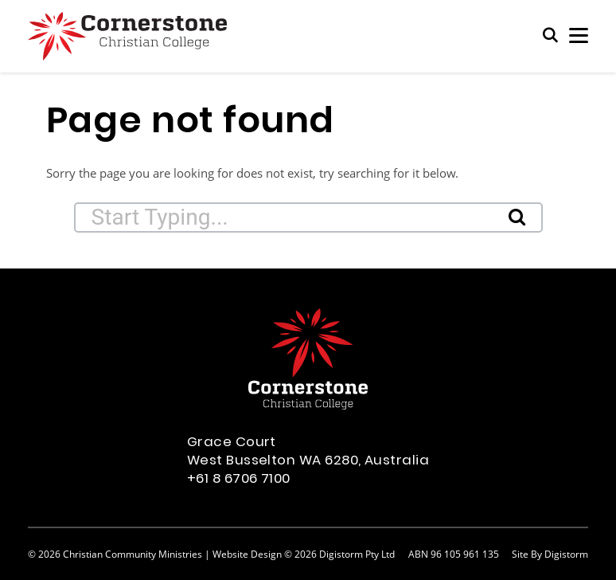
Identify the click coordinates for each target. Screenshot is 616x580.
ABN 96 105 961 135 (453, 553)
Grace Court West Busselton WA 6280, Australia (308, 452)
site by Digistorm (550, 553)
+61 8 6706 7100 (238, 479)
